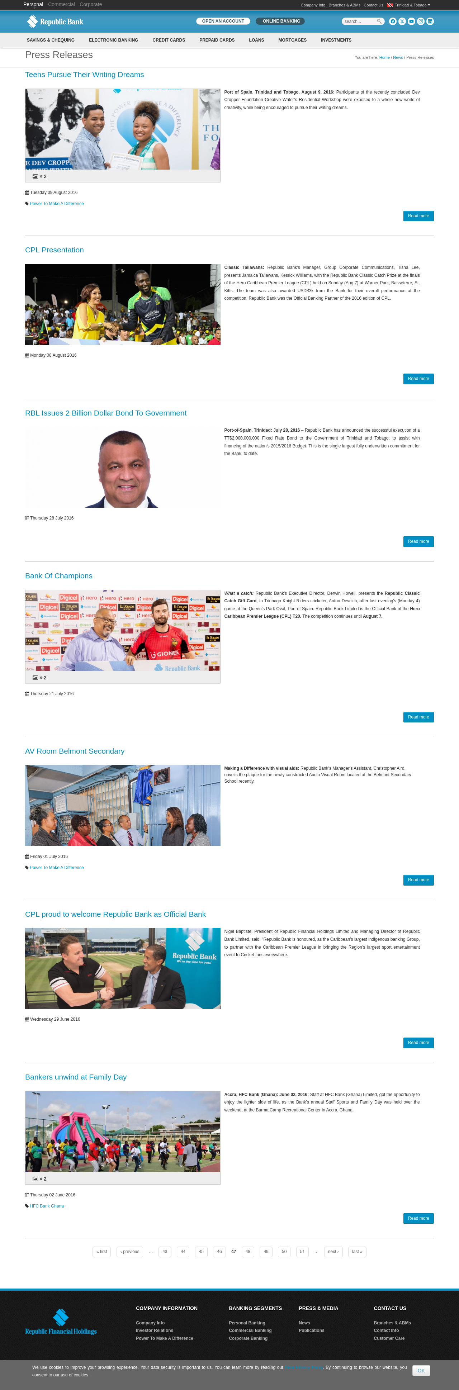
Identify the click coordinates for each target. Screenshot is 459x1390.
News (398, 57)
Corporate (91, 4)
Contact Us (373, 5)
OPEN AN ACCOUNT (223, 21)
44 (183, 1251)
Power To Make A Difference (57, 203)
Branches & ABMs (345, 5)
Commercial (61, 4)
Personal (33, 4)
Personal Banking (247, 1322)
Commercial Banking (250, 1330)
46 (219, 1251)
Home (384, 57)
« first (101, 1251)
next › (333, 1251)
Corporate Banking (248, 1338)
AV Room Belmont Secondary (74, 751)
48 (248, 1251)
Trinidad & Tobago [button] (412, 5)
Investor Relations (154, 1330)
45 (201, 1251)
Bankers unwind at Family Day (76, 1077)
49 (266, 1251)
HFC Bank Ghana (47, 1206)
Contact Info (386, 1330)
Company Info (313, 5)
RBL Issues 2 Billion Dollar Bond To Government (106, 413)
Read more (418, 215)
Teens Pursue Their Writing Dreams (84, 74)
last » (357, 1251)
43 (164, 1251)
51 (302, 1251)
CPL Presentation (54, 250)
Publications (311, 1330)
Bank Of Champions (59, 575)
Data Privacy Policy (304, 1367)
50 (284, 1251)
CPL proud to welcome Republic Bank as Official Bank (115, 914)
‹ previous (129, 1251)
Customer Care (389, 1338)
